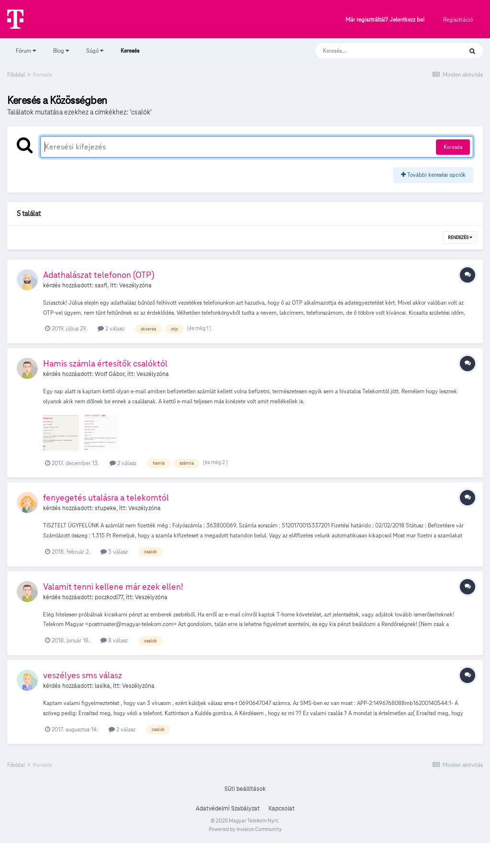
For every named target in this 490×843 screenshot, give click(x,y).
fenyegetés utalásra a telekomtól (106, 497)
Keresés (130, 55)
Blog (61, 50)
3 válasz (114, 551)
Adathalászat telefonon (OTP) (98, 274)
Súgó (94, 50)
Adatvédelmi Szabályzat (228, 808)
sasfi (101, 285)
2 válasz (111, 328)
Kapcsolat (281, 808)
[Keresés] (379, 50)
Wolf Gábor (109, 374)
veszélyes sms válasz (82, 675)
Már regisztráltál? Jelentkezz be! (384, 19)
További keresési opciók (433, 174)
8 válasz (114, 640)
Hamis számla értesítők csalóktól (105, 363)
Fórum (26, 50)
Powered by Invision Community (245, 829)
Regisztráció (458, 19)
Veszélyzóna (135, 285)
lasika (102, 686)
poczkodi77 (109, 597)
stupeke (105, 508)
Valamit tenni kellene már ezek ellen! (113, 586)
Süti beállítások (245, 789)
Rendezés (460, 237)
